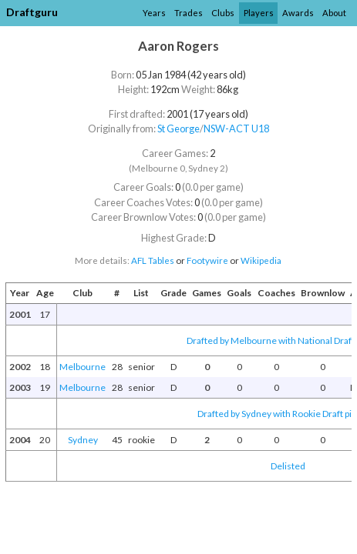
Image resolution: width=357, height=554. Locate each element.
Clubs (222, 13)
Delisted (288, 466)
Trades (188, 13)
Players (259, 13)
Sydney (83, 440)
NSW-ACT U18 (236, 128)
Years (154, 13)
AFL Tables (152, 260)
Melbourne (82, 366)
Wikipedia (261, 260)
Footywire (207, 260)
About (334, 13)
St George (178, 128)
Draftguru (32, 11)
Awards (298, 13)
